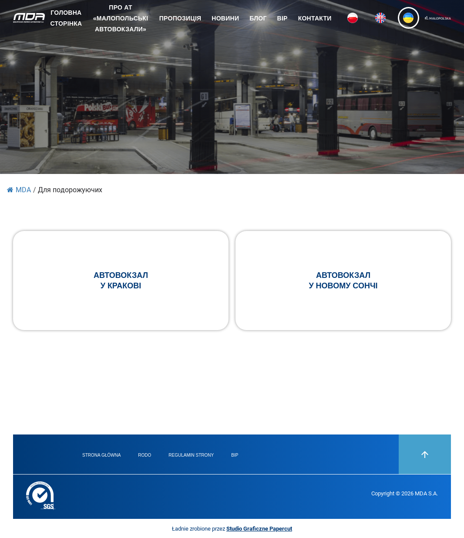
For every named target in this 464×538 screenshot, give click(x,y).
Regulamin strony (191, 455)
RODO (144, 455)
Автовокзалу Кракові (121, 280)
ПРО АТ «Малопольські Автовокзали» (120, 18)
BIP (282, 18)
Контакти (315, 18)
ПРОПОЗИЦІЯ (180, 18)
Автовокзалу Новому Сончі (343, 280)
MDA (19, 189)
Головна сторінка (66, 18)
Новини (225, 18)
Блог (257, 18)
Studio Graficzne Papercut (259, 528)
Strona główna (101, 455)
